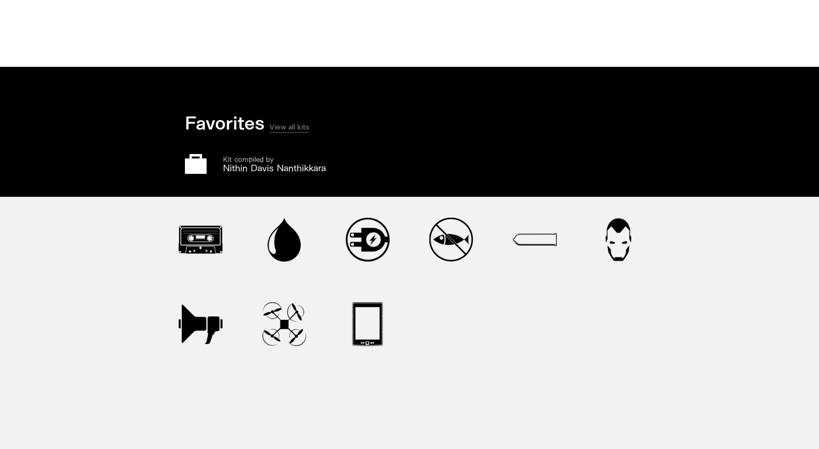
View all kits (290, 127)
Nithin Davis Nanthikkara (274, 168)
